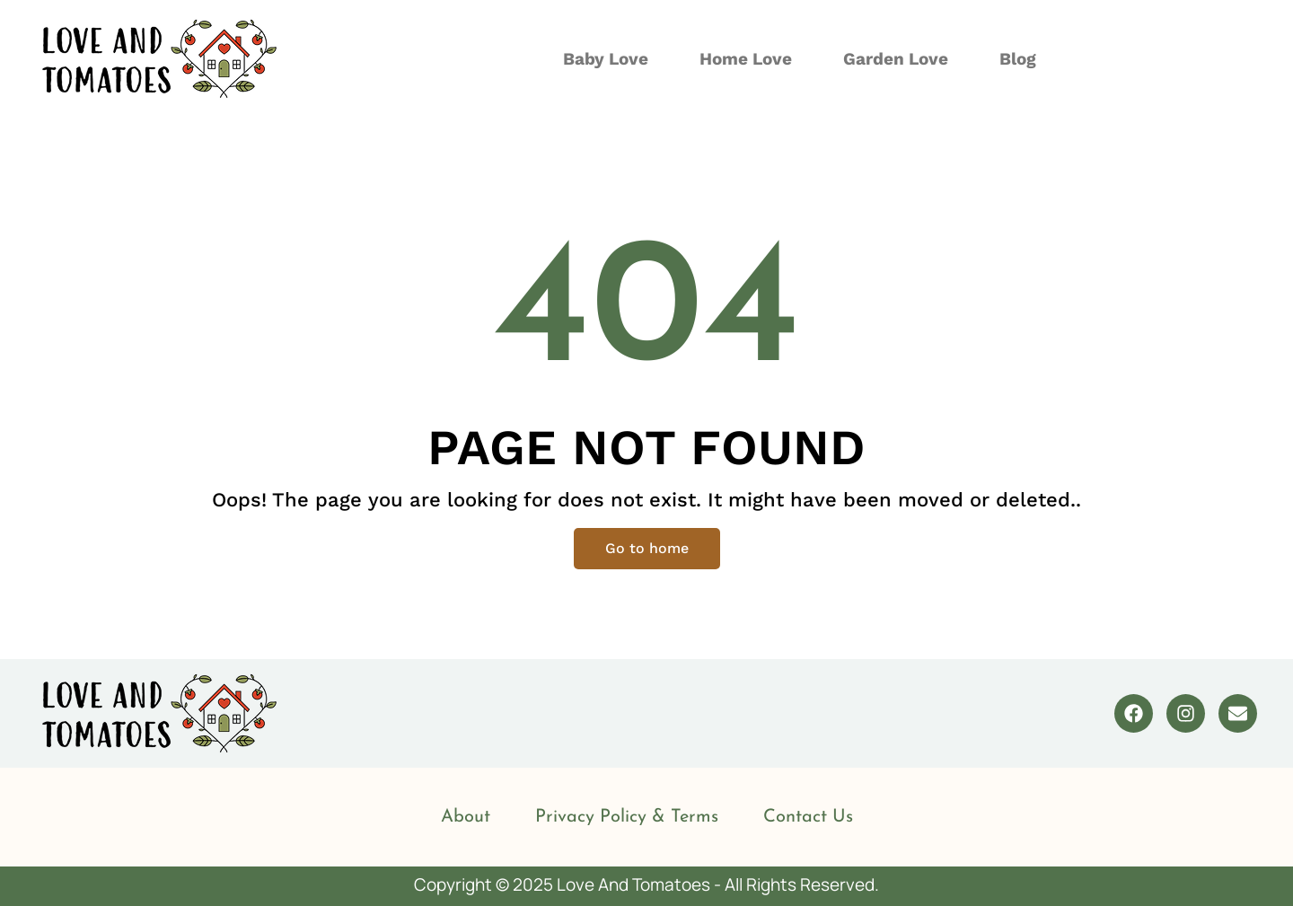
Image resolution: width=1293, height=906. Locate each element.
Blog (1017, 58)
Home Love (745, 58)
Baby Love (605, 58)
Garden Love (895, 58)
